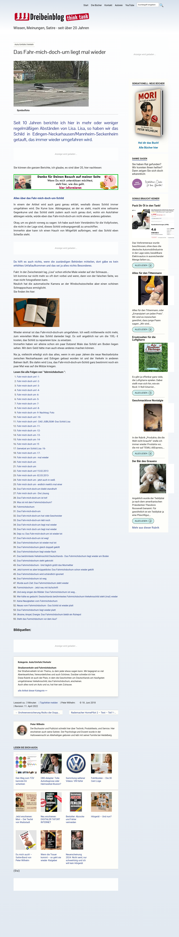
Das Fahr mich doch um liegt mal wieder (37, 529)
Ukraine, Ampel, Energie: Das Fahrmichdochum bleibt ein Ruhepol (49, 614)
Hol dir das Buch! (148, 142)
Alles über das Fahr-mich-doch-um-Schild (39, 198)
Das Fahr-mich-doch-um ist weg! (33, 538)
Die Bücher (96, 5)
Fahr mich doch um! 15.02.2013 (32, 471)
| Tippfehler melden (48, 702)
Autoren (119, 5)
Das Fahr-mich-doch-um (29, 511)
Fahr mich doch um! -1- (28, 376)
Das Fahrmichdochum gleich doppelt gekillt (38, 547)
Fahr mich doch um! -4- (28, 390)
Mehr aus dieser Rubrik (145, 527)
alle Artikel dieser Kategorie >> (32, 690)
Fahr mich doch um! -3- (28, 385)
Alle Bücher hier (148, 147)
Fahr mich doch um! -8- (28, 408)
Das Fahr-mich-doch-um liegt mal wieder (37, 524)
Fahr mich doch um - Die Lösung (33, 493)
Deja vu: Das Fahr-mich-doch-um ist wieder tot (39, 533)
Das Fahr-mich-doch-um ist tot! (32, 498)
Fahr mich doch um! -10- (29, 417)
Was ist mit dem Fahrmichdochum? (34, 502)
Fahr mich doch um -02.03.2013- (33, 475)
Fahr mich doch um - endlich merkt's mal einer (39, 484)
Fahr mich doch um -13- (28, 435)
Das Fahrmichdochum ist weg (31, 578)
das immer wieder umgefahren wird (60, 139)
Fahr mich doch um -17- (28, 453)
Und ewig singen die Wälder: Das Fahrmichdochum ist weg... (46, 592)
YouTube (129, 5)
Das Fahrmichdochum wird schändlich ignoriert (40, 574)
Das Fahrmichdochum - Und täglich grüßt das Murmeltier (45, 565)
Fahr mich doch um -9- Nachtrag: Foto (35, 412)
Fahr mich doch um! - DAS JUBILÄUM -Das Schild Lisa (43, 421)
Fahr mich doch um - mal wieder (33, 457)
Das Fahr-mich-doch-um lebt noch (33, 520)
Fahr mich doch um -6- (28, 394)
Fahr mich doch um (26, 462)
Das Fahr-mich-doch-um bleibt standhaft (37, 489)
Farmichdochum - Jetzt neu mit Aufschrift (37, 587)
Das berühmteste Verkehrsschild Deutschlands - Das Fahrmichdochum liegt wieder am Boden (63, 556)
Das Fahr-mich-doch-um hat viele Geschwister (39, 515)
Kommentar (29, 931)
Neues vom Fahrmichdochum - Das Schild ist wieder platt (45, 605)
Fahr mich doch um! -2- (28, 381)
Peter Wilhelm (38, 724)
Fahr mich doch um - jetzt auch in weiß (36, 480)
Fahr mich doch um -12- (28, 430)
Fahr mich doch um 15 (28, 444)
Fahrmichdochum (25, 507)
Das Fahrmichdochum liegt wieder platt (36, 610)
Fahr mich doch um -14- (28, 439)
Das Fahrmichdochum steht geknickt (35, 560)
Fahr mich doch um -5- (28, 399)
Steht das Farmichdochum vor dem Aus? (37, 619)
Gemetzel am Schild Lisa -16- (31, 448)
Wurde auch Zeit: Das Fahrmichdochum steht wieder (43, 583)
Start (85, 5)
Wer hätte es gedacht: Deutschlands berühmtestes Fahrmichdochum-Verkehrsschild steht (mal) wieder (67, 596)
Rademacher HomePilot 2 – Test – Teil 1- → (93, 712)
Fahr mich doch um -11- (28, 426)
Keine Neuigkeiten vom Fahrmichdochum (37, 601)
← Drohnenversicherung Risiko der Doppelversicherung (38, 712)
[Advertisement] (66, 154)
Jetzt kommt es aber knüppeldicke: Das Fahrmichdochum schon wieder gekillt (55, 569)
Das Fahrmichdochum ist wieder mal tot (36, 542)
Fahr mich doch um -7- (28, 403)
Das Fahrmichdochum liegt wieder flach (36, 551)
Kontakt (108, 5)
